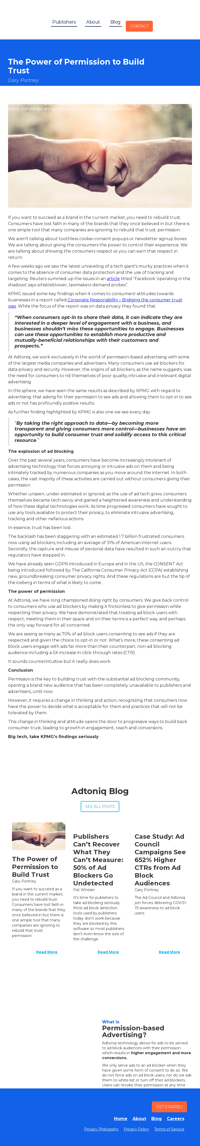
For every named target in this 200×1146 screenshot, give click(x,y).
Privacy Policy (136, 1129)
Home (120, 1118)
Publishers (64, 22)
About (93, 22)
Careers (175, 1118)
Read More (47, 952)
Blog (115, 22)
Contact (139, 26)
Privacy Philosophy (101, 1129)
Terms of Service (169, 1129)
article (113, 278)
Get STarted (169, 1107)
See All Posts (100, 806)
